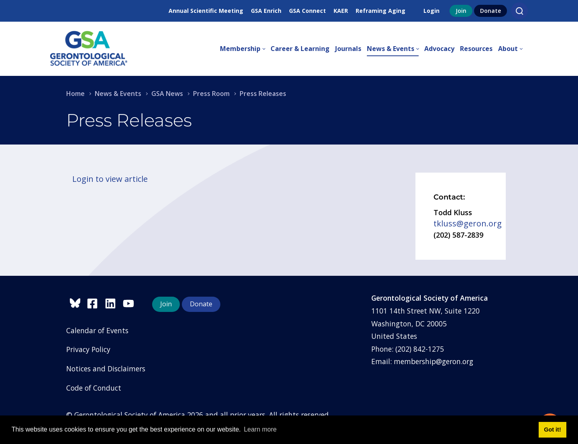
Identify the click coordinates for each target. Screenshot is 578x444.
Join (461, 10)
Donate (490, 10)
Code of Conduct (93, 388)
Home (75, 93)
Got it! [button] (552, 429)
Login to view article (110, 178)
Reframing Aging (380, 10)
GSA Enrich (266, 10)
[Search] (519, 10)
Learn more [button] (260, 429)
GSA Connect (307, 10)
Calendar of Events (97, 330)
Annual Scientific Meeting (206, 10)
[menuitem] (245, 49)
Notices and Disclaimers (105, 368)
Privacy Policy (88, 349)
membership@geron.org (433, 361)
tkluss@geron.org (468, 223)
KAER (341, 10)
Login (431, 10)
